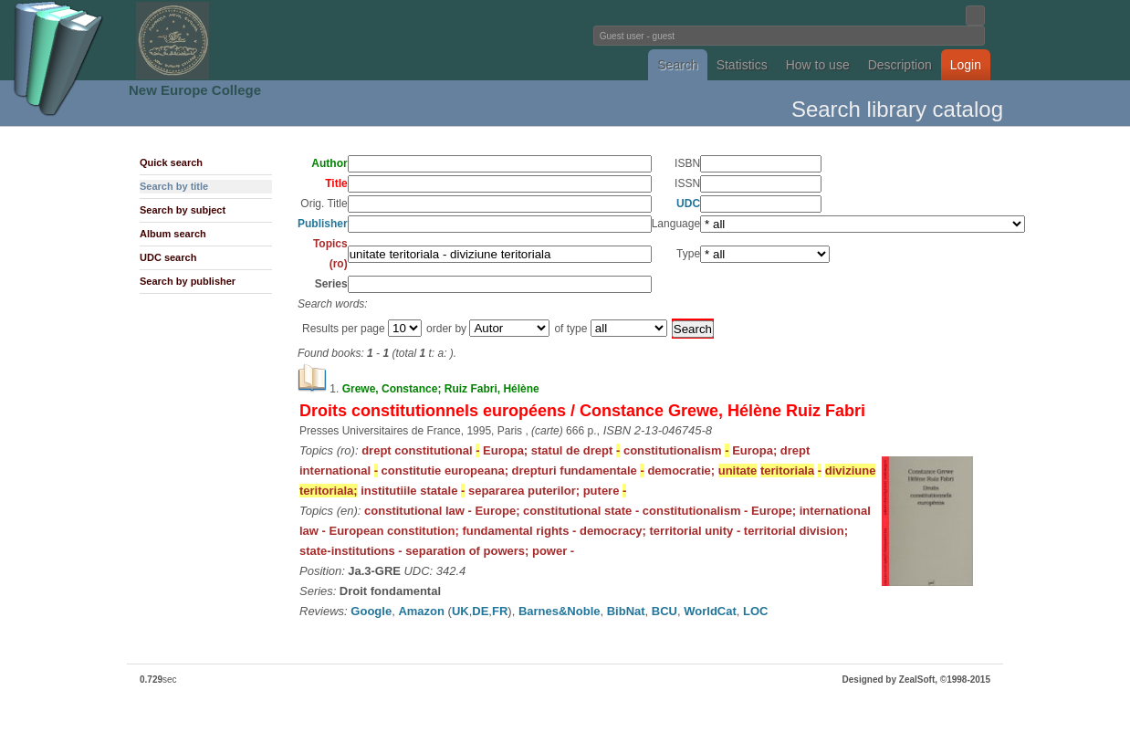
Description (900, 65)
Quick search (171, 162)
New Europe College (195, 90)
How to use (818, 65)
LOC (755, 611)
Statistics (742, 65)
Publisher (323, 223)
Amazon (421, 611)
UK (460, 611)
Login (965, 65)
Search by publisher (187, 281)
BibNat (626, 611)
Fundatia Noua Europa (264, 40)
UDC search (168, 257)
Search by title (174, 186)
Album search (173, 233)
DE (480, 611)
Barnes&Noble (559, 611)
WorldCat (710, 611)
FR (499, 611)
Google (371, 611)
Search (677, 65)
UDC (688, 203)
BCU (664, 611)
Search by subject (182, 209)
